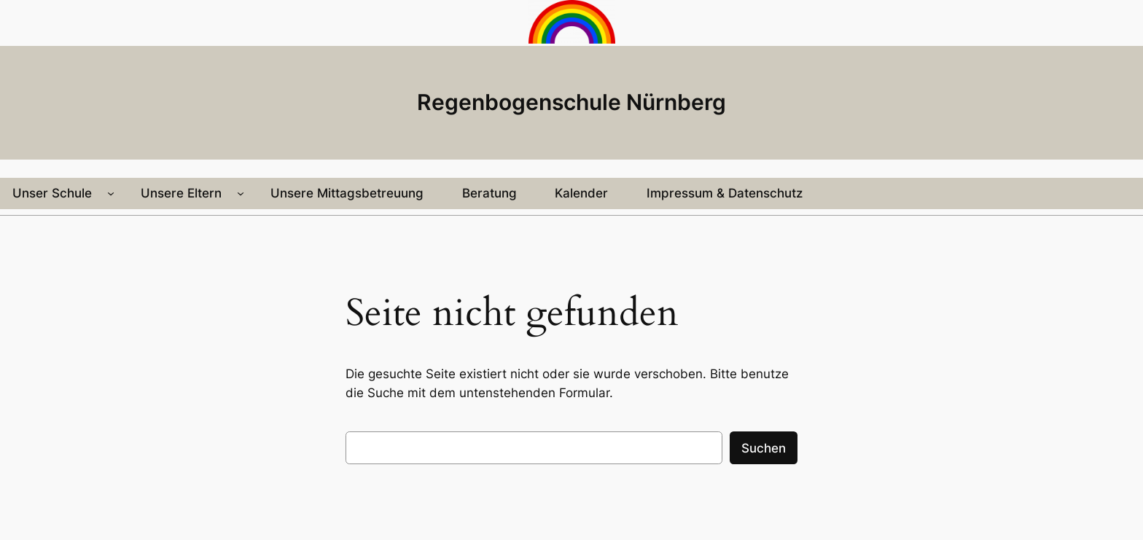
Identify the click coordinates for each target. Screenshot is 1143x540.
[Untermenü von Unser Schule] (110, 193)
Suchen (763, 448)
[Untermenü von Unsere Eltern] (240, 193)
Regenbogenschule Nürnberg (571, 102)
